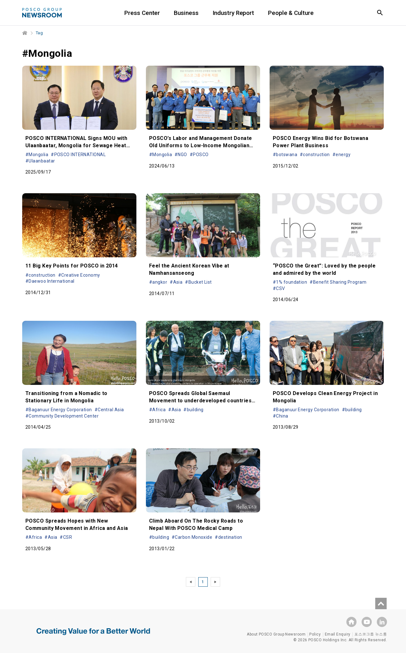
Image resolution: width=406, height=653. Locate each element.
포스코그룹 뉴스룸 (370, 634)
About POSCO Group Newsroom (276, 634)
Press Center (147, 12)
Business (191, 12)
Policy (315, 634)
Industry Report (239, 12)
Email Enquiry (337, 634)
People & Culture (296, 12)
